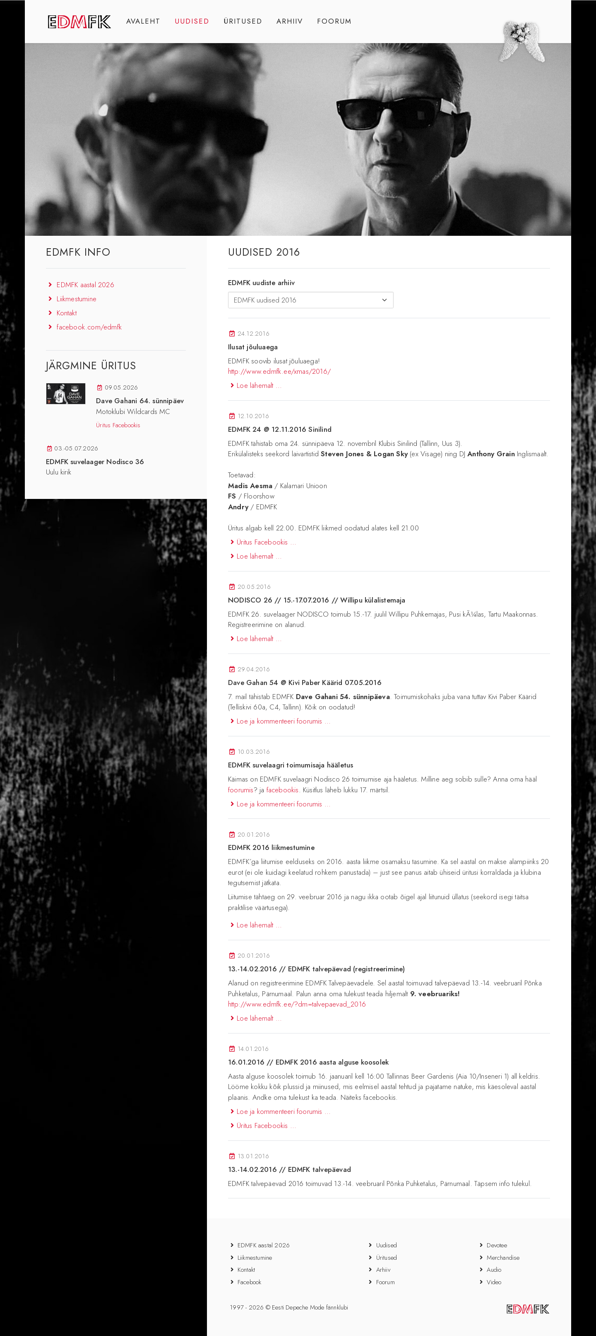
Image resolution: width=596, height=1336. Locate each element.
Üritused (386, 1257)
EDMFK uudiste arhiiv (261, 283)
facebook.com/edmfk (89, 327)
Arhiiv (383, 1269)
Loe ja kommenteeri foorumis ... (279, 721)
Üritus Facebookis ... (262, 542)
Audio (494, 1269)
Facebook (250, 1282)
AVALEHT (143, 21)
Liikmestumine (76, 299)
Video (494, 1282)
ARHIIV (289, 21)
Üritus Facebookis (118, 425)
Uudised (386, 1245)
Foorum (385, 1282)
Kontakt (66, 313)
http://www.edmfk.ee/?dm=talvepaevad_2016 (297, 1004)
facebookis (283, 790)
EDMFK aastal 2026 (85, 285)
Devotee (497, 1245)
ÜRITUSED (242, 21)
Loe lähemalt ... (255, 385)
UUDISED (192, 21)
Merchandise (503, 1257)
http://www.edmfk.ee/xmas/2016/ (279, 371)
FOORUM (334, 21)
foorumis (241, 790)
